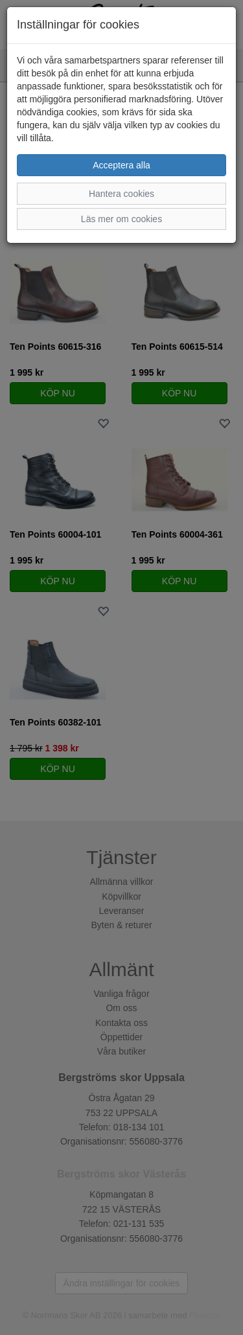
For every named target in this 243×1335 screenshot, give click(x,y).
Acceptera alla (121, 165)
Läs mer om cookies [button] (121, 219)
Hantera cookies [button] (121, 193)
